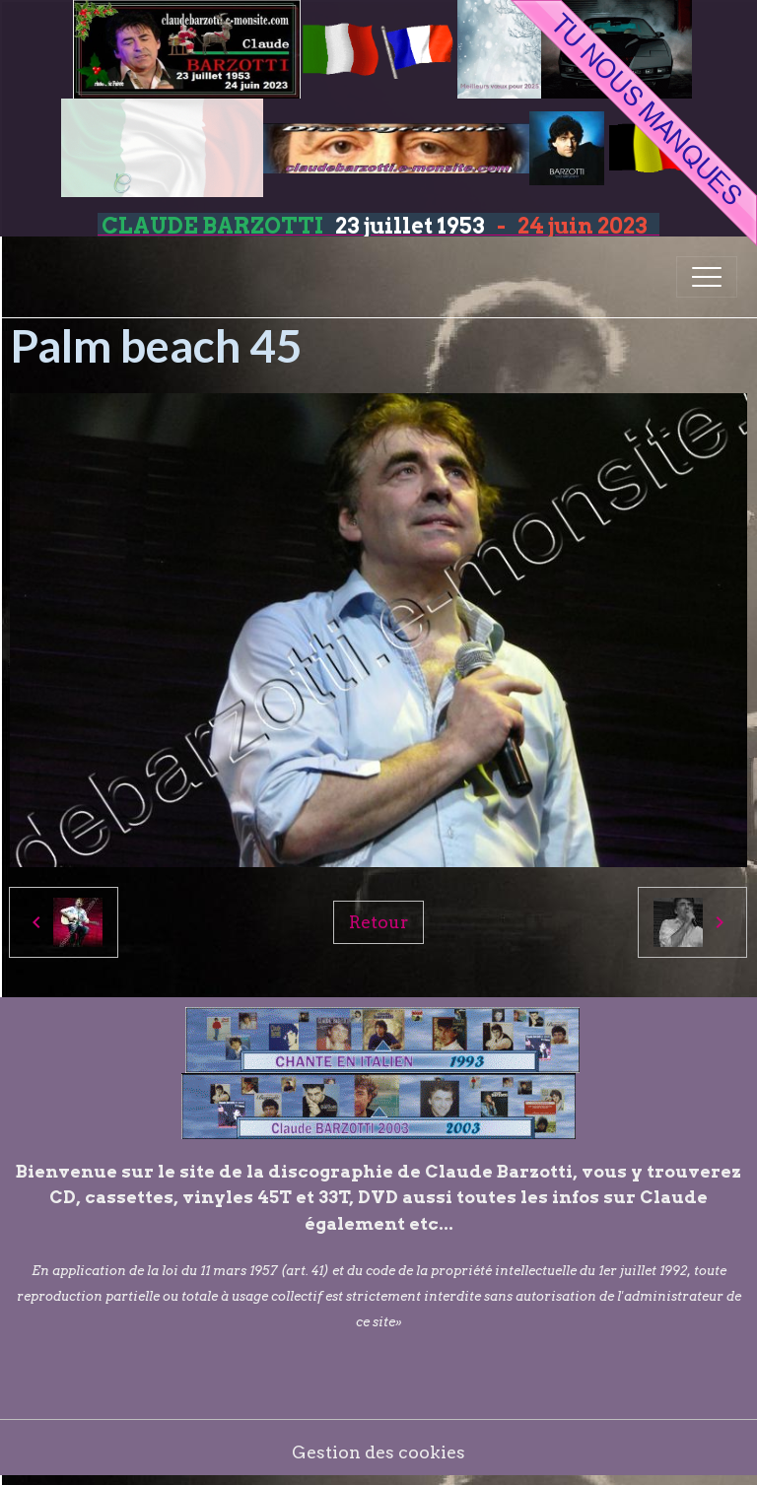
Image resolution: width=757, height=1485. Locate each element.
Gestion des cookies (378, 1452)
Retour (378, 921)
